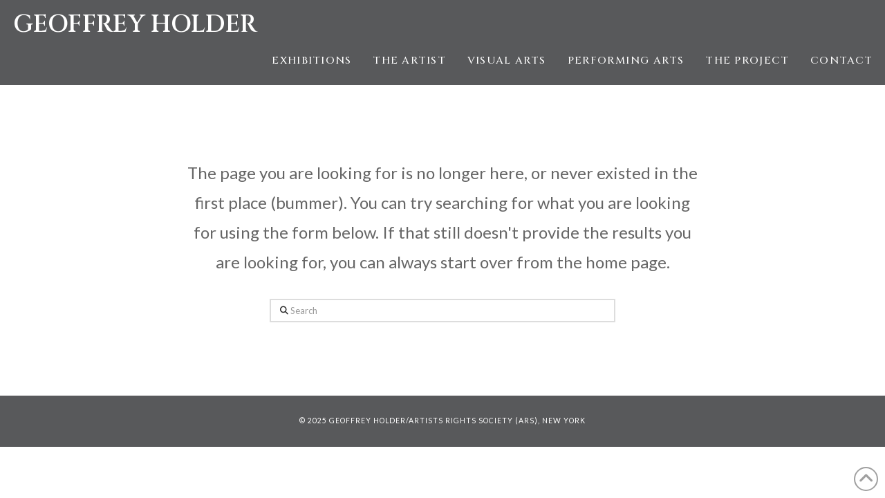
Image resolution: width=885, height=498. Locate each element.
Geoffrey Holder (135, 24)
